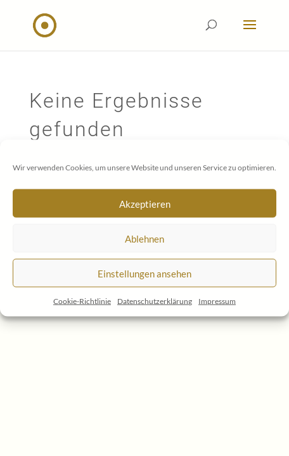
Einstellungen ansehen (144, 273)
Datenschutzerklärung (154, 301)
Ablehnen (144, 238)
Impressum (217, 301)
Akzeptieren (144, 203)
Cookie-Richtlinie (82, 301)
